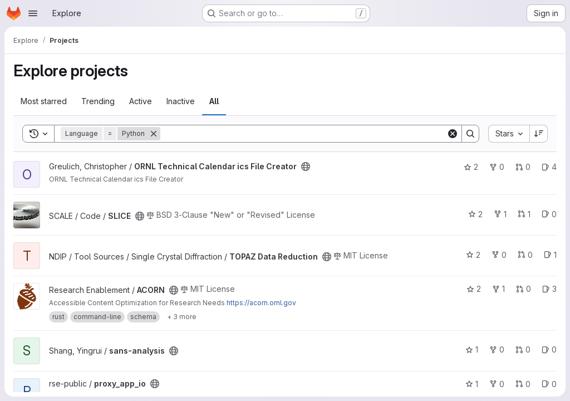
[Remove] (153, 133)
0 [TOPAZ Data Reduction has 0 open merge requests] (525, 255)
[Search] (303, 133)
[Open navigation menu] (33, 13)
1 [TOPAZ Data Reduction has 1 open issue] (550, 255)
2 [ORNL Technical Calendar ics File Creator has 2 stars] (471, 167)
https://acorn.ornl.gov (261, 303)
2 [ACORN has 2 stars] (473, 289)
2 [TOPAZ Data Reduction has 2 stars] (473, 255)
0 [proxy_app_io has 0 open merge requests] (522, 384)
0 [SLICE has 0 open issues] (549, 214)
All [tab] (214, 101)
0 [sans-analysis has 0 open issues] (549, 349)
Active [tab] (140, 101)
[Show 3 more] (182, 317)
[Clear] (452, 133)
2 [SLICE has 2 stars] (475, 214)
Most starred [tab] (44, 101)
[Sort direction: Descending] (539, 134)
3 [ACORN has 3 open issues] (549, 289)
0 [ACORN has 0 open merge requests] (523, 289)
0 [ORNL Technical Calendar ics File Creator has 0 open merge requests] (522, 167)
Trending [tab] (98, 101)
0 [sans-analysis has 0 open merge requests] (522, 349)
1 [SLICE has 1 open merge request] (524, 214)
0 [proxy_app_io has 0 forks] (496, 384)
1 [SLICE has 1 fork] (500, 214)
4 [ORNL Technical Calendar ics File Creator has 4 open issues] (549, 167)
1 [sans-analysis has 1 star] (471, 349)
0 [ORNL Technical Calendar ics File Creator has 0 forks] (496, 167)
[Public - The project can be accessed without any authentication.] (305, 166)
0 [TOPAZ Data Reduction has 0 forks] (499, 255)
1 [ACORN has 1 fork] (498, 289)
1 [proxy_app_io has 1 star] (471, 384)
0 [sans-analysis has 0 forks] (496, 349)
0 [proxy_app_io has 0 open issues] (549, 384)
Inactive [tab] (180, 101)
